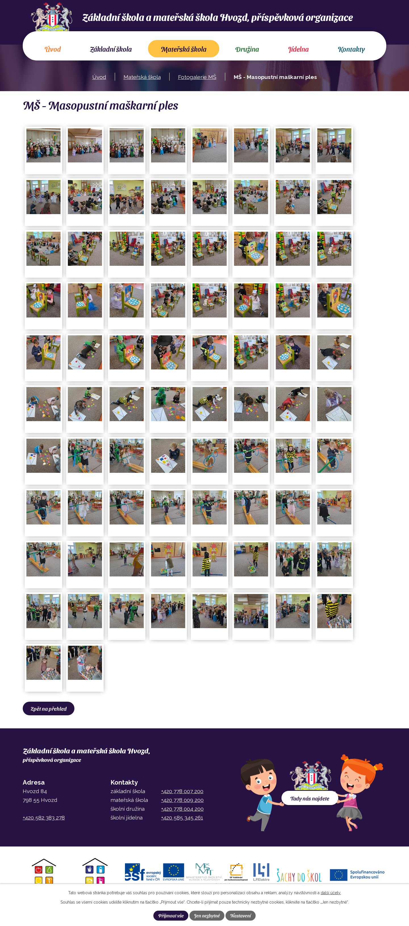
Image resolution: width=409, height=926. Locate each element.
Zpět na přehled (49, 708)
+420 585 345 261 (182, 817)
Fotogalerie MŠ (197, 77)
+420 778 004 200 (182, 809)
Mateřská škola (183, 49)
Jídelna (298, 49)
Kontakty (351, 49)
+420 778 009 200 (182, 800)
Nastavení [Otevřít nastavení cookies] (240, 915)
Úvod (52, 49)
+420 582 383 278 (44, 817)
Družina (247, 49)
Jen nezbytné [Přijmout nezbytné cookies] (207, 915)
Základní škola (111, 49)
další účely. (331, 893)
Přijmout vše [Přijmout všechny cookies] (171, 915)
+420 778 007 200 (182, 791)
